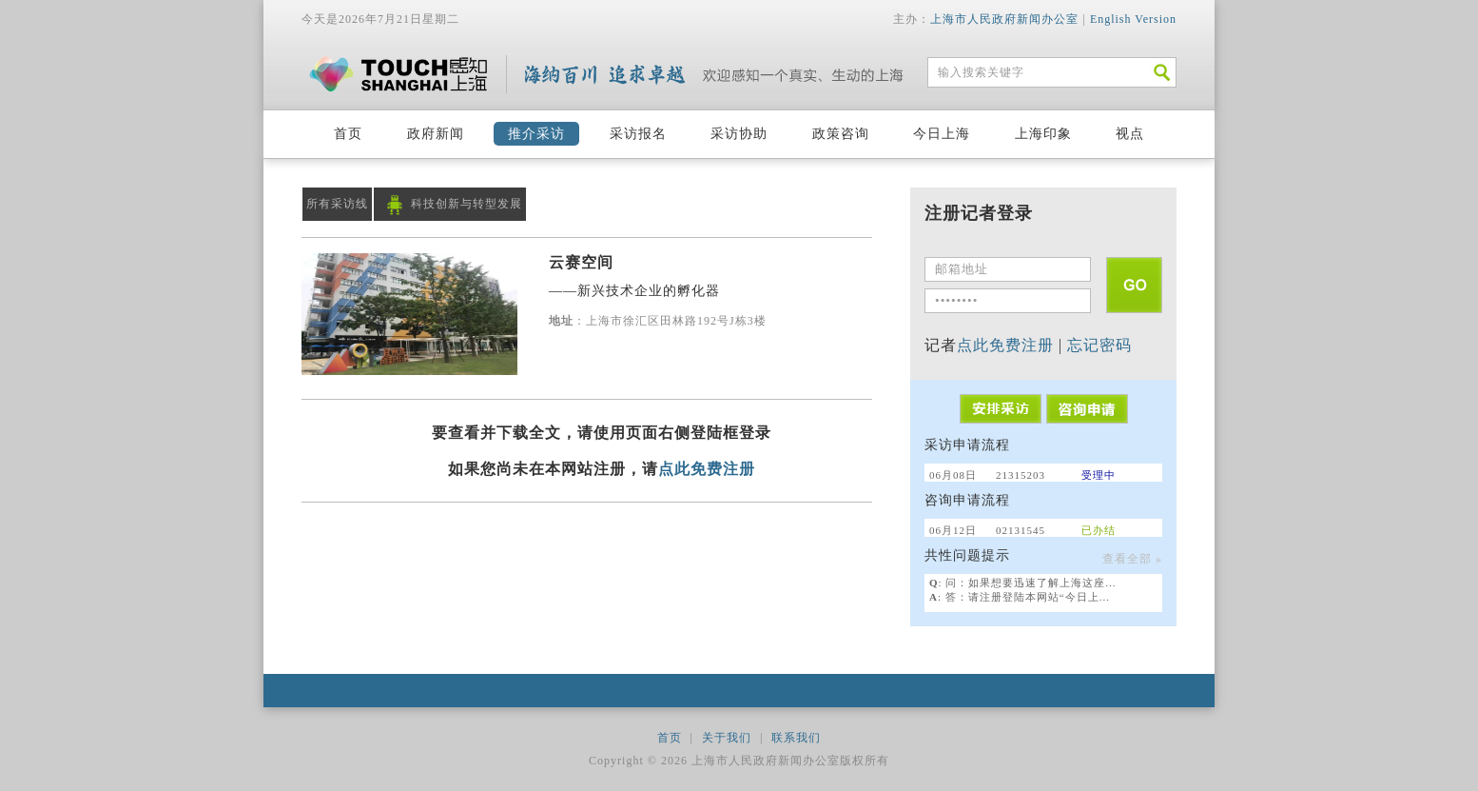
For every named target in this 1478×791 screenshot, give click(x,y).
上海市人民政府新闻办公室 (1004, 19)
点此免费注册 (706, 469)
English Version (1133, 19)
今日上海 (941, 134)
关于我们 (726, 737)
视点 (1130, 134)
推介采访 (536, 134)
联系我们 (796, 737)
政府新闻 (435, 134)
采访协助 (739, 134)
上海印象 (1043, 134)
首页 (348, 134)
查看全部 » (1132, 558)
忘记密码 (1099, 345)
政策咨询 (840, 134)
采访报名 (638, 134)
